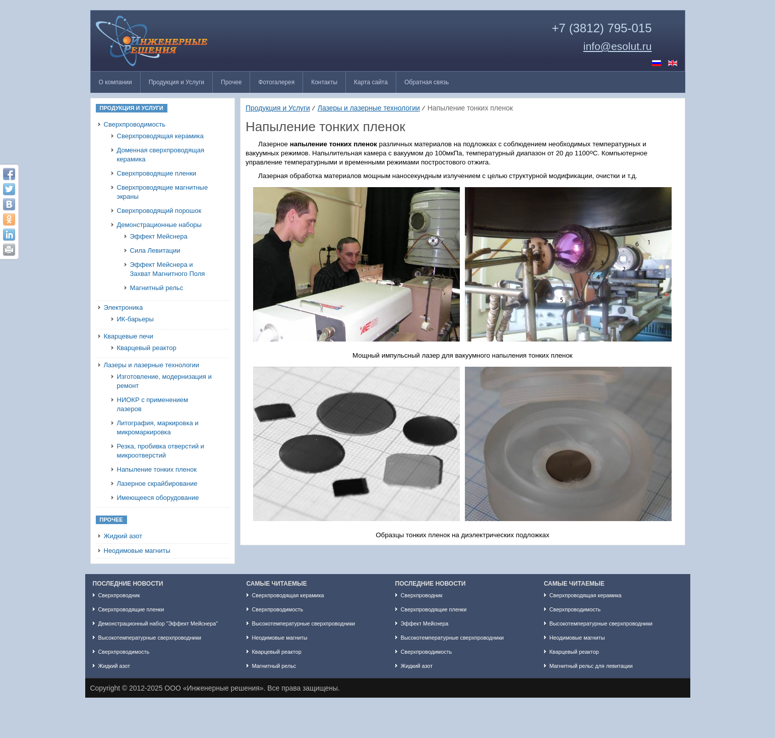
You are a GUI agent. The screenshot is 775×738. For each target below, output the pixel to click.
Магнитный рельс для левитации (591, 666)
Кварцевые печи (128, 336)
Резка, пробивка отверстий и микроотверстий (160, 450)
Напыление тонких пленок (157, 469)
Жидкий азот (123, 536)
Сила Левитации (155, 250)
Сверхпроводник (119, 595)
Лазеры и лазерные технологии (152, 365)
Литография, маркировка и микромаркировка (158, 427)
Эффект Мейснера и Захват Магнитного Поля (167, 269)
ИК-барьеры (135, 319)
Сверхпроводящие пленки (157, 173)
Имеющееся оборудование (158, 497)
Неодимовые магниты (137, 550)
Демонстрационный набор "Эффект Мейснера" (158, 623)
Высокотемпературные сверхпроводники (150, 638)
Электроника (123, 307)
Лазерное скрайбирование (157, 483)
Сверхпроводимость (134, 124)
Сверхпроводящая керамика (160, 136)
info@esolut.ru (617, 46)
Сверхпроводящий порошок (159, 210)
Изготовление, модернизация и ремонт (164, 381)
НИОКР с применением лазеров (153, 404)
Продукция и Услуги (278, 108)
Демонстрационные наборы (159, 225)
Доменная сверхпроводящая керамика (160, 154)
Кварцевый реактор (146, 348)
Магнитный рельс (157, 288)
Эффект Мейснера (159, 236)
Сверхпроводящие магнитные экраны (162, 192)
